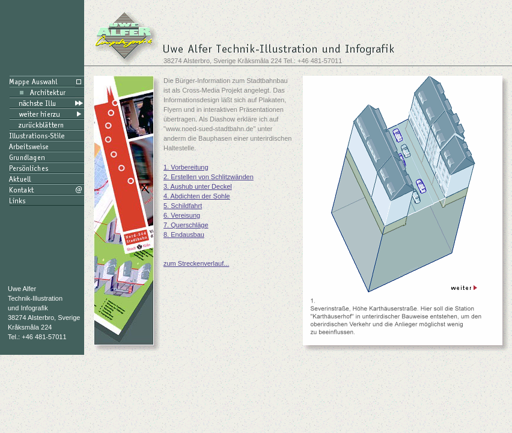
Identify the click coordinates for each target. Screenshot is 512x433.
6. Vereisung (181, 215)
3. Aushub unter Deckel (197, 186)
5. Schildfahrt (182, 205)
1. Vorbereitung (186, 167)
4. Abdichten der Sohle (196, 196)
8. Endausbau (183, 234)
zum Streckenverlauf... (196, 263)
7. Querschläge (186, 225)
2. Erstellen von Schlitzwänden (208, 176)
